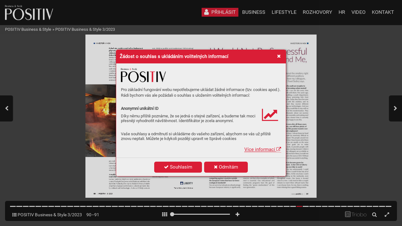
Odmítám (226, 167)
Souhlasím (178, 167)
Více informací (262, 149)
